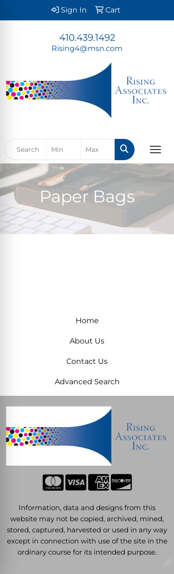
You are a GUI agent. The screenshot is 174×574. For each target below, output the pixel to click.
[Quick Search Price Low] (63, 149)
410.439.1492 (87, 37)
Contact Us (87, 361)
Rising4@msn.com (87, 48)
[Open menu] (155, 149)
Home (87, 320)
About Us (87, 341)
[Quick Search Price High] (97, 149)
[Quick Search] (25, 149)
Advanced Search (87, 381)
